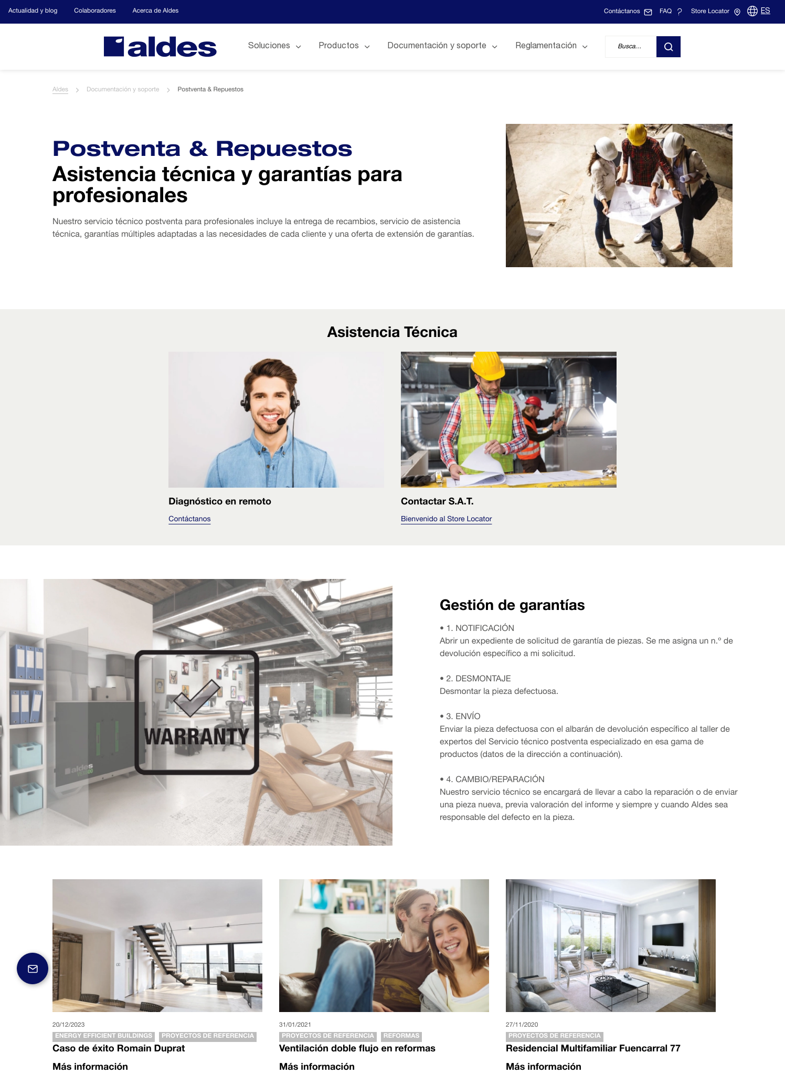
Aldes (60, 90)
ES (765, 11)
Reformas (401, 1037)
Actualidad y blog (32, 11)
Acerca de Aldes (156, 11)
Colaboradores (94, 11)
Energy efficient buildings (103, 1037)
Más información (90, 1068)
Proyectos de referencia (208, 1037)
